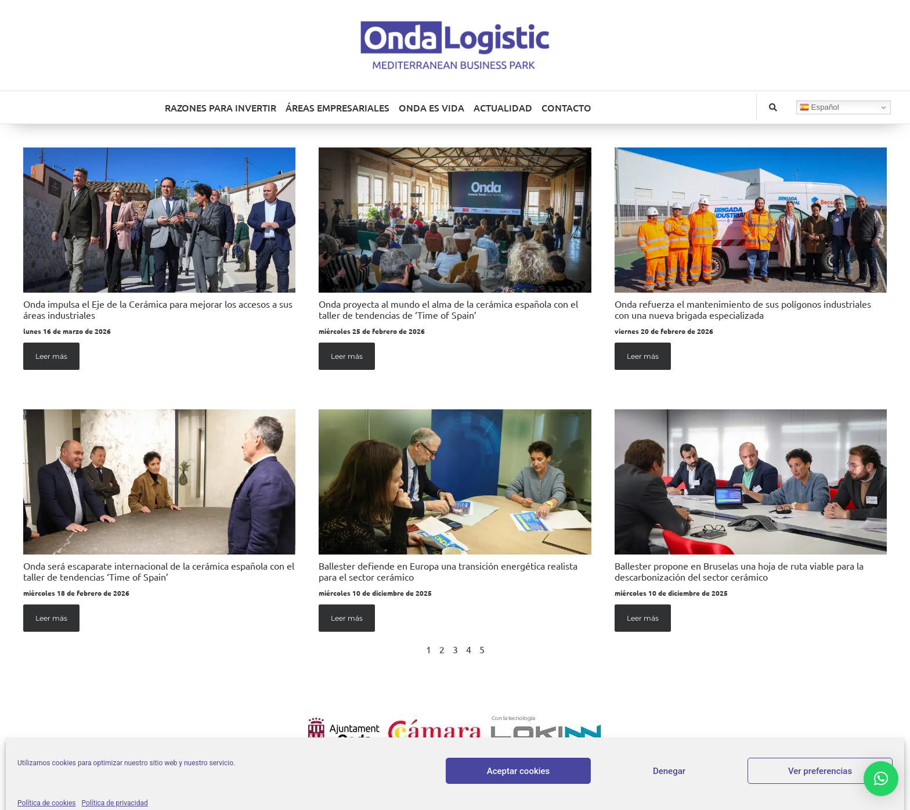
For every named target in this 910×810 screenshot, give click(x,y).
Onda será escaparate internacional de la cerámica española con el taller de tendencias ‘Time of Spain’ (158, 571)
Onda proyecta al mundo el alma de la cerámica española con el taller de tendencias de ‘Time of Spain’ (448, 309)
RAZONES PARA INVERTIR (220, 107)
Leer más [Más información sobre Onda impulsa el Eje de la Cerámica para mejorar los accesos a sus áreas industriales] (51, 356)
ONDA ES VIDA (431, 107)
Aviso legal (418, 768)
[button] (773, 107)
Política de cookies (568, 768)
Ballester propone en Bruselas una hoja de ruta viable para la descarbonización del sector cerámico (739, 571)
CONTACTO (566, 107)
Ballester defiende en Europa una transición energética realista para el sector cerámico (448, 571)
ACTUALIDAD (503, 107)
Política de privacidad (486, 768)
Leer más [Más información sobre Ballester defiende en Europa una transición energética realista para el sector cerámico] (347, 618)
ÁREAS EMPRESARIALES (337, 107)
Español (819, 107)
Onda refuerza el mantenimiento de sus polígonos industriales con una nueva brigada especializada (743, 309)
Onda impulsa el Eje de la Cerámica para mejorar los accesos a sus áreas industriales (157, 309)
